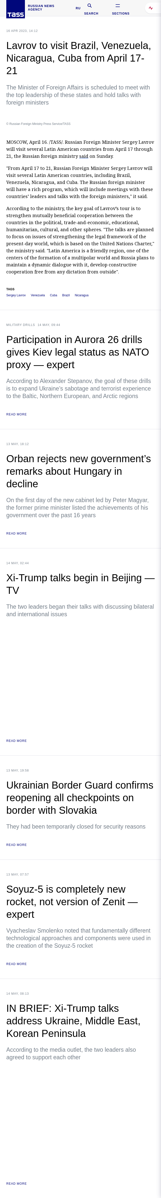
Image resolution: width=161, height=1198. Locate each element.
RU (78, 8)
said (83, 156)
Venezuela (38, 295)
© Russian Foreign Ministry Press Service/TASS (38, 124)
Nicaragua (82, 295)
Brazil (66, 295)
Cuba (53, 295)
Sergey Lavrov (16, 295)
